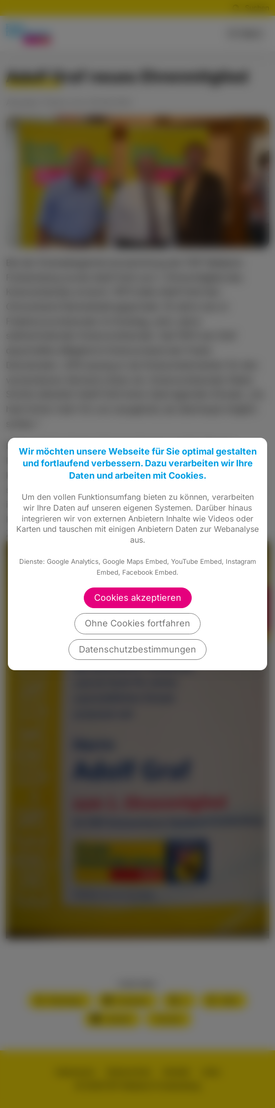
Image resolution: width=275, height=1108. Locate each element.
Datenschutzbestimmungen (137, 649)
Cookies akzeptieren (137, 597)
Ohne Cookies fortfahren (137, 623)
